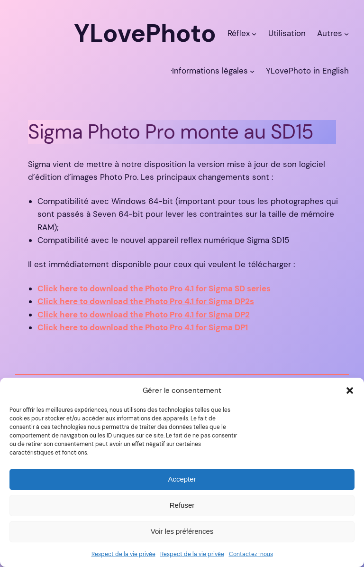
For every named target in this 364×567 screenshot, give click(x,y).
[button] (350, 390)
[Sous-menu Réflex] (254, 33)
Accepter (182, 479)
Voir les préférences (182, 531)
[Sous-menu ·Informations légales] (252, 70)
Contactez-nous (251, 554)
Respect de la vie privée (123, 554)
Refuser (182, 505)
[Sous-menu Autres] (346, 33)
